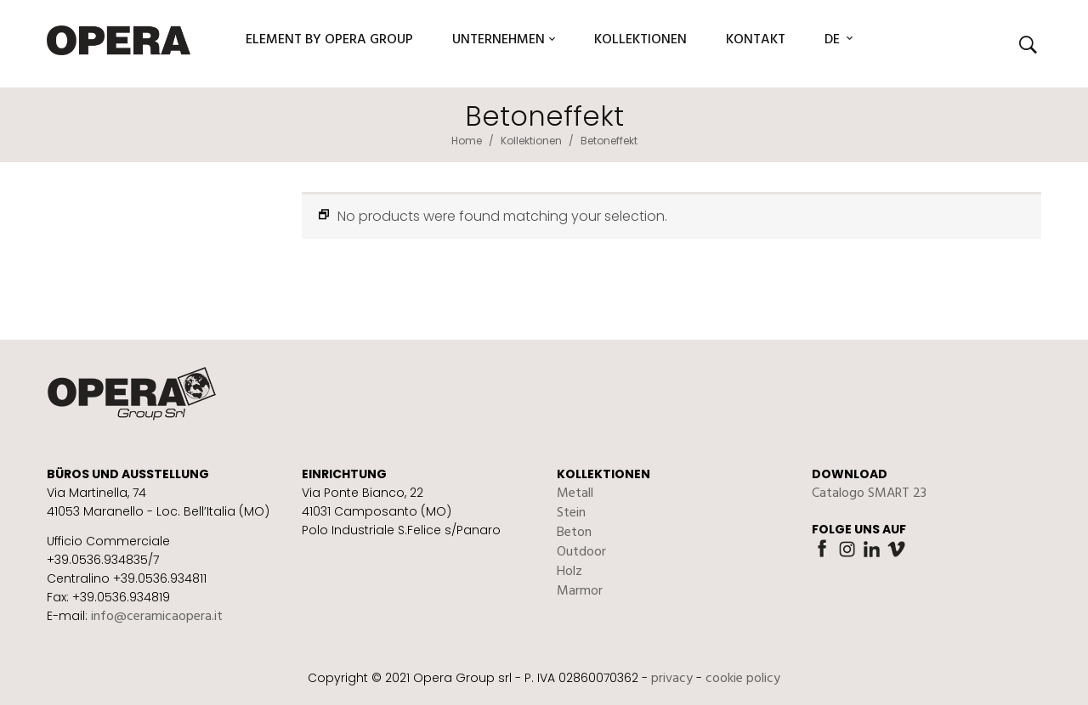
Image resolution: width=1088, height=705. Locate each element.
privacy (672, 679)
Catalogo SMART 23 (869, 493)
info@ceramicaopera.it (157, 617)
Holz (569, 572)
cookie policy (743, 679)
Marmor (580, 591)
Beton (574, 533)
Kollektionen (531, 140)
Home (466, 140)
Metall (575, 493)
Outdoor (581, 552)
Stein (571, 513)
